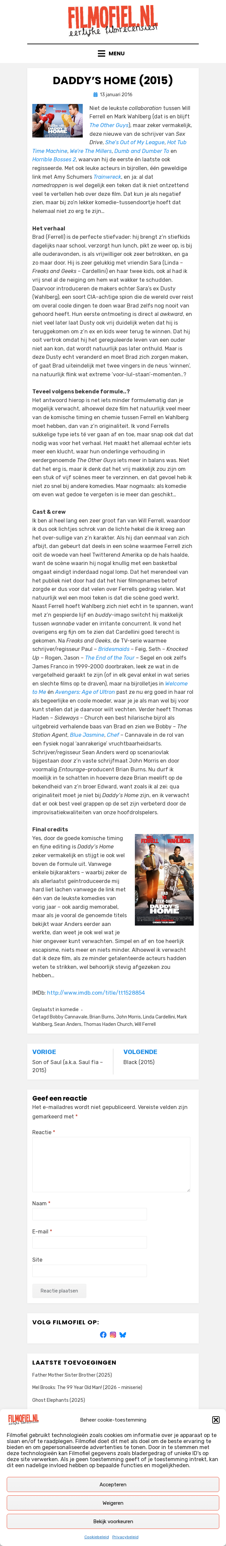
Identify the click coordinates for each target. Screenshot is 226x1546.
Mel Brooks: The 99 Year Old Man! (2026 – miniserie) (87, 1387)
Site (37, 1260)
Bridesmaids (113, 649)
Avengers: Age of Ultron (85, 692)
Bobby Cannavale (68, 1017)
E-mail (42, 1231)
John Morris (128, 1017)
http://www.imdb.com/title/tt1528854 (96, 993)
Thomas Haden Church (108, 1024)
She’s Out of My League (134, 142)
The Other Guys (108, 125)
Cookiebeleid (96, 1537)
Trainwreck (107, 177)
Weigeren (113, 1503)
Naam (41, 1203)
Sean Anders (67, 1024)
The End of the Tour (110, 658)
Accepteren (113, 1485)
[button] (216, 1420)
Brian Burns (101, 1017)
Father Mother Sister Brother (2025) (72, 1375)
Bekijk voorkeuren (113, 1522)
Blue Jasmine (87, 735)
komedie (69, 1009)
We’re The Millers (91, 151)
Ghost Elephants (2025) (58, 1400)
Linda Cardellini (159, 1017)
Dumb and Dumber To (141, 151)
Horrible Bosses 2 (54, 159)
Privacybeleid (125, 1537)
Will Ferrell (145, 1024)
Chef (113, 735)
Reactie (43, 1132)
